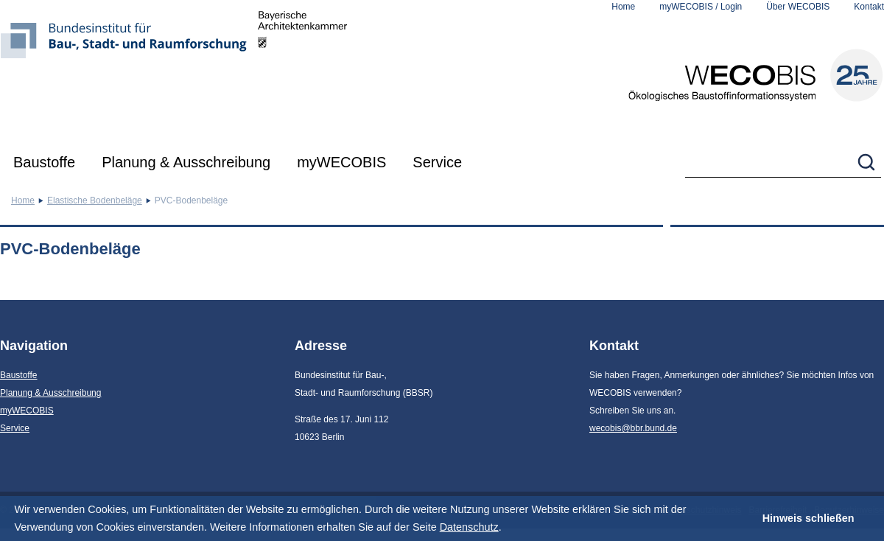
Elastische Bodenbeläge (94, 200)
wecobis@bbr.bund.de (633, 428)
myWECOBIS (341, 162)
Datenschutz (469, 527)
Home (623, 6)
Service (437, 162)
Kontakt (869, 6)
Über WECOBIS (797, 6)
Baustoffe (44, 162)
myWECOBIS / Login (700, 6)
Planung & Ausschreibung (186, 162)
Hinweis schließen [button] (808, 518)
